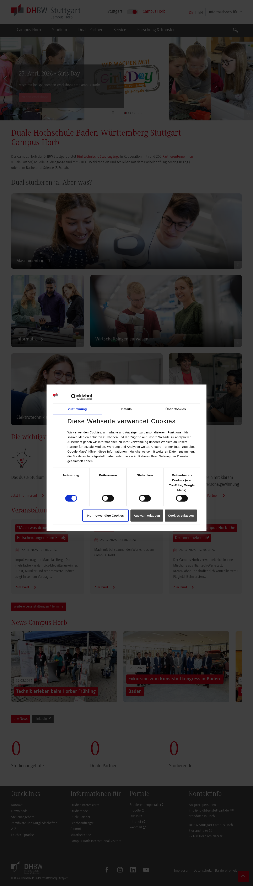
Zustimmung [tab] (77, 409)
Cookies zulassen (181, 515)
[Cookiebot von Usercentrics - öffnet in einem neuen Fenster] (74, 397)
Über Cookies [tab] (176, 409)
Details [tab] (126, 409)
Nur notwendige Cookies (105, 515)
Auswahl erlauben (147, 515)
